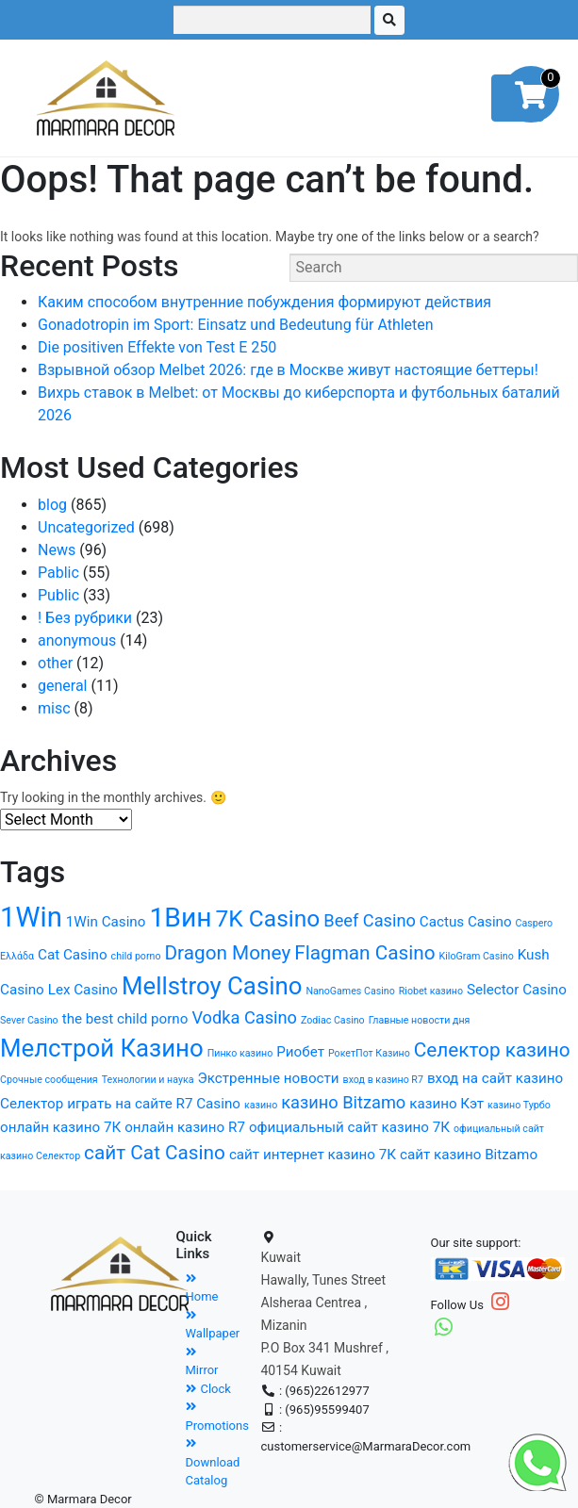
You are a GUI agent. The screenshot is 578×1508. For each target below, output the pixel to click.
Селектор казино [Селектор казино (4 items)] (492, 1050)
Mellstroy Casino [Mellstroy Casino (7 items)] (212, 986)
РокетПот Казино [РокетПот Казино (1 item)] (369, 1053)
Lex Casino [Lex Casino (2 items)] (83, 989)
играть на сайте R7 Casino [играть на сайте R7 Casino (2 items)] (153, 1103)
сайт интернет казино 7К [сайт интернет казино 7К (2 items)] (312, 1154)
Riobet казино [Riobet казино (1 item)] (431, 991)
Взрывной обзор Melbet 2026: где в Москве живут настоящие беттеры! (288, 370)
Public (58, 595)
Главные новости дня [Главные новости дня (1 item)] (420, 1020)
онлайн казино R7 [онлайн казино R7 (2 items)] (184, 1127)
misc (54, 708)
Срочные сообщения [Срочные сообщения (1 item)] (49, 1080)
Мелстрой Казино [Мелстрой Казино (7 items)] (102, 1048)
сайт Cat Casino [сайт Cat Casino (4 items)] (154, 1152)
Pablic (58, 573)
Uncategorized (86, 527)
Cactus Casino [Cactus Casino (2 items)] (466, 921)
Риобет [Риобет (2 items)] (300, 1051)
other (55, 663)
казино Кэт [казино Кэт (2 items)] (446, 1103)
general (63, 686)
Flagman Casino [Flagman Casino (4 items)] (364, 953)
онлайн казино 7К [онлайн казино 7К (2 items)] (60, 1127)
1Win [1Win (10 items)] (31, 917)
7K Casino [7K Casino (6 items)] (268, 918)
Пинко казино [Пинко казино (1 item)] (240, 1053)
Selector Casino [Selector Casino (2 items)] (517, 989)
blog (52, 505)
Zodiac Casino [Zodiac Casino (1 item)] (333, 1020)
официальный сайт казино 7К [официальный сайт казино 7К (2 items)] (349, 1127)
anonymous (77, 640)
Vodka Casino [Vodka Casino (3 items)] (244, 1017)
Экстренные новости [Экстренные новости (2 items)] (268, 1078)
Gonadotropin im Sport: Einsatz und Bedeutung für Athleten (236, 325)
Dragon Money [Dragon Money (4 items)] (227, 953)
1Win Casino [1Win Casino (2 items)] (106, 921)
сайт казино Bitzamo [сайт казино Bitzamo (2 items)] (468, 1154)
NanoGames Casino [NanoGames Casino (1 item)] (350, 991)
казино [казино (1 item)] (260, 1105)
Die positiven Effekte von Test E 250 (157, 347)
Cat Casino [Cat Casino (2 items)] (72, 954)
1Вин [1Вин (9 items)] (180, 917)
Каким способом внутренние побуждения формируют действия (264, 302)
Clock (208, 1389)
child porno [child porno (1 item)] (136, 956)
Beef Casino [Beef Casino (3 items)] (369, 920)
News (56, 550)
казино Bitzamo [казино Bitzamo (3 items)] (343, 1102)
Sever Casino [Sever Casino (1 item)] (29, 1020)
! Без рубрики (85, 618)
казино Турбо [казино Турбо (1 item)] (519, 1105)
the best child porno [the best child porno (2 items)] (125, 1018)
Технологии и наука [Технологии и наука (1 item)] (148, 1080)
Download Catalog (213, 1462)
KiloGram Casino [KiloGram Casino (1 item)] (476, 956)
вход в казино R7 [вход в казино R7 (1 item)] (383, 1080)
